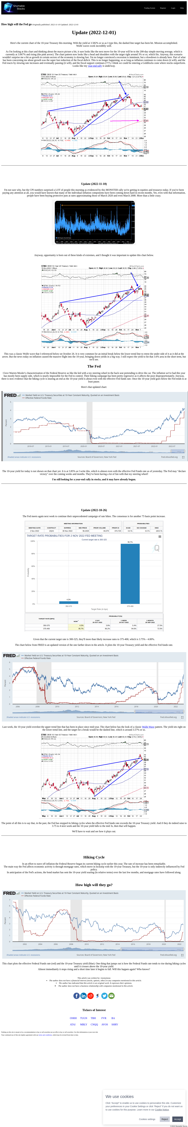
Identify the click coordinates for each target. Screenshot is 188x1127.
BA (113, 1018)
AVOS (104, 1024)
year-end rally (95, 65)
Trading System (149, 8)
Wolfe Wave (148, 726)
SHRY (114, 1024)
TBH (93, 1018)
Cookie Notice (162, 1109)
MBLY (83, 1024)
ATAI (72, 1024)
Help (182, 8)
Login (173, 8)
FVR (103, 1018)
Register (163, 8)
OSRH (73, 1018)
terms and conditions (45, 1035)
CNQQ (94, 1024)
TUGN (83, 1018)
